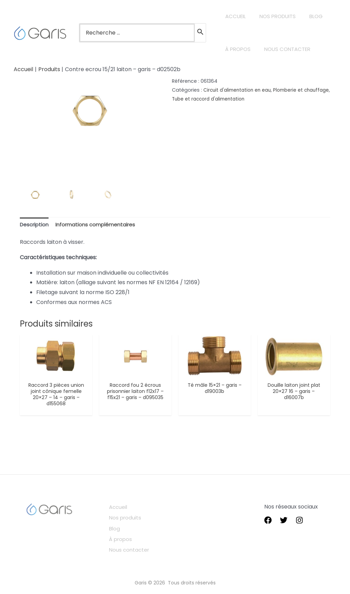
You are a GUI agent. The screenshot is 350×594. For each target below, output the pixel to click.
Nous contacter (135, 548)
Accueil (123, 508)
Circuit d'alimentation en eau (239, 90)
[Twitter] (283, 522)
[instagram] (299, 522)
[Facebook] (268, 522)
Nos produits (130, 518)
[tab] (35, 225)
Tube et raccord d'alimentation (240, 98)
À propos (126, 538)
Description (35, 225)
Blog (119, 528)
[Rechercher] (200, 33)
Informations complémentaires (100, 225)
